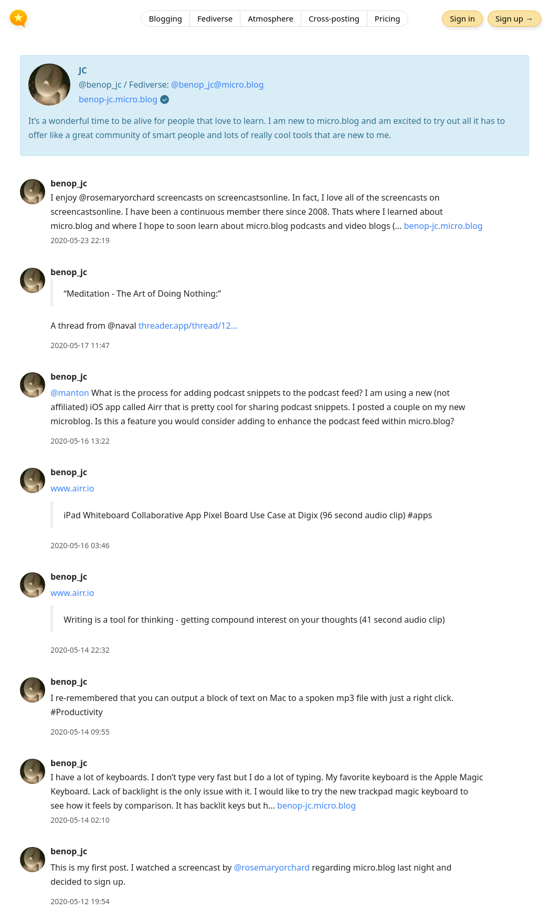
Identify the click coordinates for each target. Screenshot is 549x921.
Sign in (462, 18)
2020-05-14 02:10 (80, 820)
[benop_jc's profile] (32, 191)
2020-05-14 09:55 (80, 732)
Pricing (387, 18)
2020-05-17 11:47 (80, 345)
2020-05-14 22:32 (80, 650)
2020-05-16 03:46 (80, 545)
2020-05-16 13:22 (80, 441)
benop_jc (68, 183)
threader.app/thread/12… (188, 325)
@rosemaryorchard (272, 867)
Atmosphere (270, 18)
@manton (69, 393)
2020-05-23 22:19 (80, 240)
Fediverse (215, 18)
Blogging (165, 18)
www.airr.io (72, 488)
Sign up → (514, 18)
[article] (274, 212)
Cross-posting (334, 18)
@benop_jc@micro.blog (217, 84)
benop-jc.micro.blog (118, 99)
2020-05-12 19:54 (80, 901)
